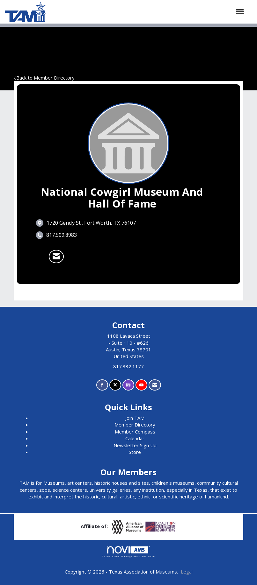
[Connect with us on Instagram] (128, 385)
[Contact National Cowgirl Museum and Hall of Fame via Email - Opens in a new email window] (56, 256)
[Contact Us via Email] (155, 385)
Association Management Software (128, 552)
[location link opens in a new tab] (91, 223)
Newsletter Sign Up (135, 445)
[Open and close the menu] (148, 11)
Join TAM (134, 418)
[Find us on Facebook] (102, 385)
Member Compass (135, 431)
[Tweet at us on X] (115, 385)
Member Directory (134, 424)
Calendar (134, 438)
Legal (187, 571)
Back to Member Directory (44, 77)
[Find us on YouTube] (141, 385)
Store (135, 452)
